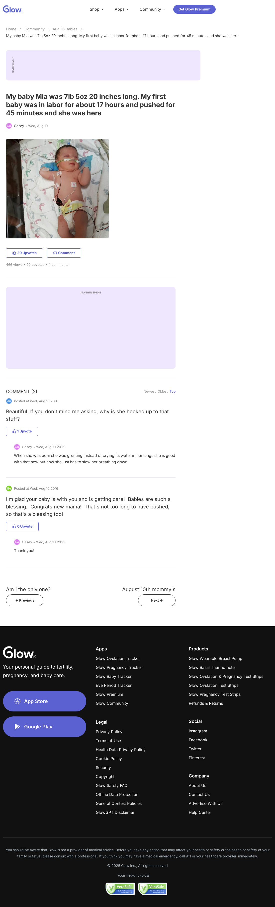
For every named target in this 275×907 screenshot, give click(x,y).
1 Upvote (22, 431)
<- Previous (24, 600)
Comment (64, 253)
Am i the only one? (28, 589)
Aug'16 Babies (65, 29)
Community (34, 29)
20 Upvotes (24, 253)
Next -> (157, 600)
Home (11, 29)
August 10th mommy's (149, 589)
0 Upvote (22, 526)
